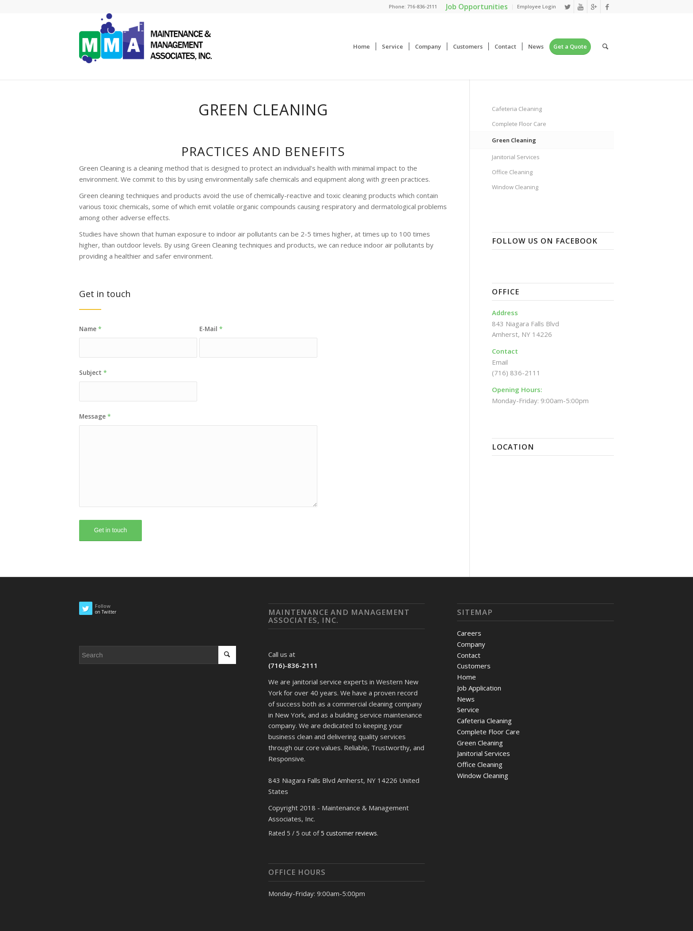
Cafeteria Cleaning (517, 109)
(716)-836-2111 (293, 665)
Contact (468, 655)
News (466, 698)
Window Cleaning (515, 187)
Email (500, 362)
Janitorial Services (516, 157)
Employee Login (536, 6)
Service (468, 709)
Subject (93, 372)
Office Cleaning (512, 172)
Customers (474, 665)
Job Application (479, 687)
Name (90, 328)
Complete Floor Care (519, 124)
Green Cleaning (514, 140)
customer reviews (349, 833)
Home (466, 676)
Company (471, 644)
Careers (469, 633)
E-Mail (211, 328)
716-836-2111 (422, 6)
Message (95, 416)
